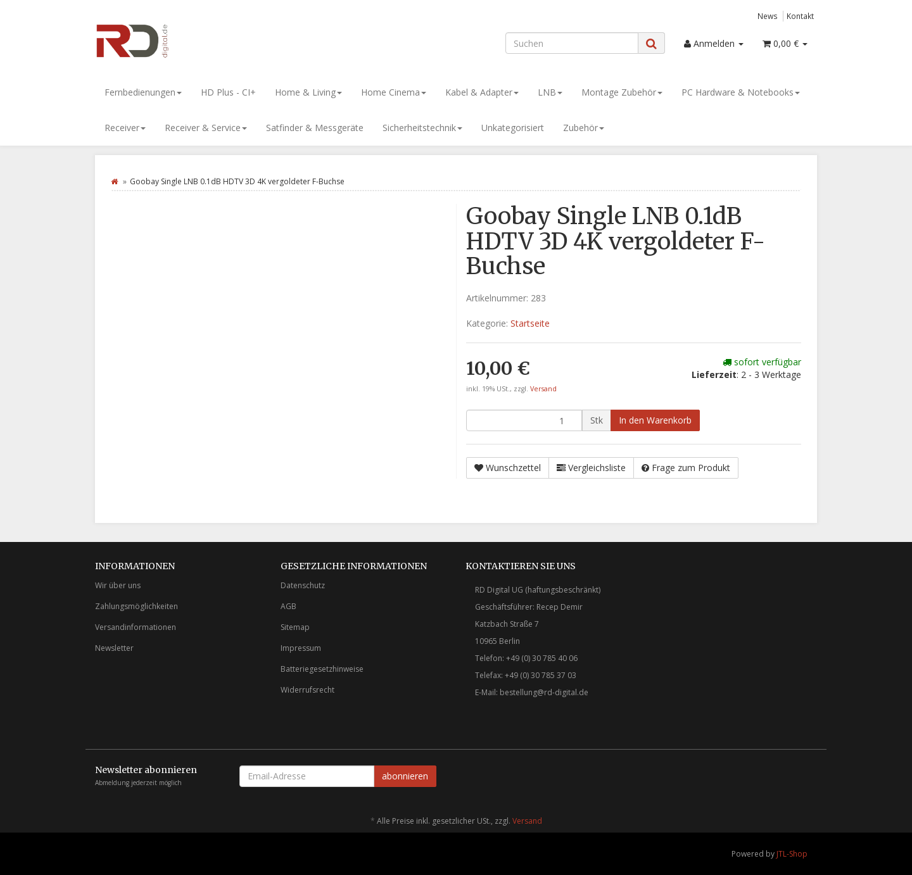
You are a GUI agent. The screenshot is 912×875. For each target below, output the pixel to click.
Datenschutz (303, 585)
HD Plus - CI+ (228, 92)
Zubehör (583, 128)
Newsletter (114, 648)
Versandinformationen (135, 627)
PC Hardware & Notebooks (740, 92)
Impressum (301, 648)
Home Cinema (393, 92)
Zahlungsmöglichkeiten (136, 606)
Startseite (530, 323)
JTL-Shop (792, 853)
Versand (543, 388)
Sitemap (295, 627)
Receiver (125, 128)
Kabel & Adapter (482, 92)
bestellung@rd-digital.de (544, 692)
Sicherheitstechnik (422, 128)
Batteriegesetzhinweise (322, 669)
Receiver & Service (206, 128)
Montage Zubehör (621, 92)
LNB (550, 92)
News (767, 16)
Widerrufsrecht (307, 689)
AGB (288, 606)
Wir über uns (118, 585)
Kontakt (800, 16)
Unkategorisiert (512, 128)
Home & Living (308, 92)
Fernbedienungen (143, 92)
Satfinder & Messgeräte (315, 128)
